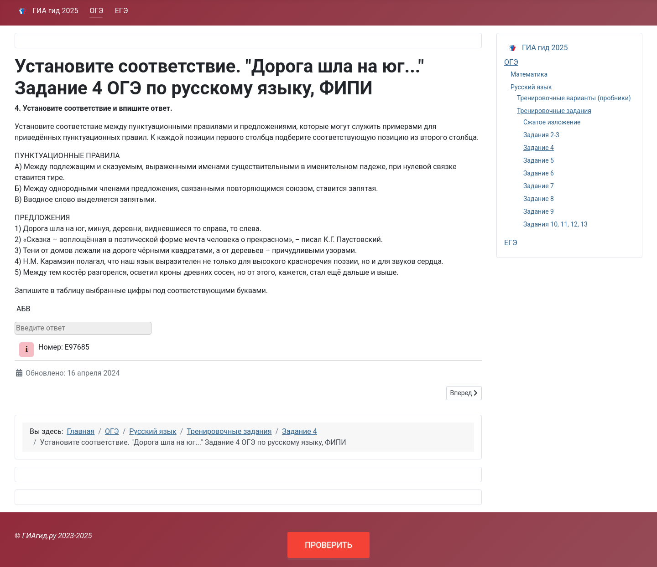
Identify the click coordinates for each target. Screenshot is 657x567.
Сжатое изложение (551, 122)
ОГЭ (96, 10)
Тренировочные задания (554, 110)
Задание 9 (538, 211)
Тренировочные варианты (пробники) (574, 98)
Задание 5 (538, 160)
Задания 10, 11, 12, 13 (555, 224)
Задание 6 (538, 173)
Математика (529, 74)
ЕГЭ (121, 10)
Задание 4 (538, 147)
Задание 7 (538, 186)
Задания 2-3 (541, 135)
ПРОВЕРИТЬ (328, 545)
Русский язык (531, 87)
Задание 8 (538, 198)
